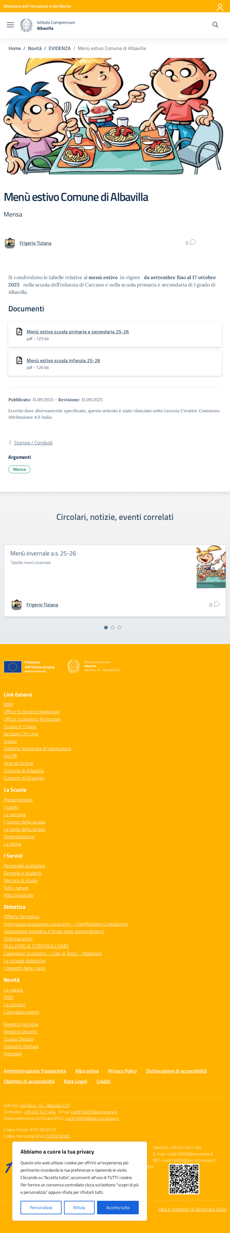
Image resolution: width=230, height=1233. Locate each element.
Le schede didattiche (25, 960)
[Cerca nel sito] (215, 25)
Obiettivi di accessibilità (29, 1081)
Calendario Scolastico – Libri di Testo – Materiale (53, 953)
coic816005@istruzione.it (94, 1111)
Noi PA (10, 755)
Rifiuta (79, 1207)
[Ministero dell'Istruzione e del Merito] (37, 6)
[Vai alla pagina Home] (15, 48)
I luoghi (11, 807)
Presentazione (18, 799)
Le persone (15, 814)
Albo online (87, 1070)
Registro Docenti (20, 1031)
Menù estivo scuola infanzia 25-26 (63, 360)
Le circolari (14, 1004)
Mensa (19, 469)
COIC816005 (58, 1136)
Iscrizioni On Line (21, 733)
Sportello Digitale (21, 1046)
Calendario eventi (21, 1012)
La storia (12, 843)
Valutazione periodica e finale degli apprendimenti (54, 931)
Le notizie (13, 989)
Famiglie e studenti (23, 873)
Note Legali (75, 1081)
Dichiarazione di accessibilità (176, 1070)
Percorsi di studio (21, 880)
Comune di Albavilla (24, 770)
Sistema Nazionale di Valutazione (37, 748)
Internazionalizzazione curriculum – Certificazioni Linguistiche (66, 924)
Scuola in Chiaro (20, 726)
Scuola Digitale (19, 1039)
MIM (8, 704)
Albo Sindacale (19, 895)
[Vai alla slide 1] (106, 627)
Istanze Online (18, 763)
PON (8, 997)
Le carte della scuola (24, 829)
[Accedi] (220, 6)
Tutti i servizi (16, 887)
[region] (79, 1181)
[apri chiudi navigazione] (10, 25)
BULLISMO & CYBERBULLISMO (36, 946)
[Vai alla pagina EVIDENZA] (60, 48)
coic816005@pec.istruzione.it (92, 1118)
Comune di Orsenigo (24, 778)
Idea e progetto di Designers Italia (192, 1209)
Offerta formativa (21, 916)
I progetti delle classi (24, 968)
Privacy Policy (122, 1070)
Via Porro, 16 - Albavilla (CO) (45, 1105)
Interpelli (13, 1053)
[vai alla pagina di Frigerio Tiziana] (35, 243)
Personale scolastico (24, 865)
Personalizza (41, 1207)
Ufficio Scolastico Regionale (31, 711)
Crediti (103, 1081)
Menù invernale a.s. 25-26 (43, 553)
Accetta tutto (118, 1207)
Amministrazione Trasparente (35, 1070)
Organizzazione (19, 836)
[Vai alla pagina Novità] (35, 48)
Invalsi (10, 741)
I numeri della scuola (24, 821)
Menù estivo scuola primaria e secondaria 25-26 (78, 331)
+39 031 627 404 (40, 1111)
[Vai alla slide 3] (119, 627)
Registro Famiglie (21, 1024)
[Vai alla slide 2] (113, 627)
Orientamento (18, 938)
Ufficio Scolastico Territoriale (32, 719)
